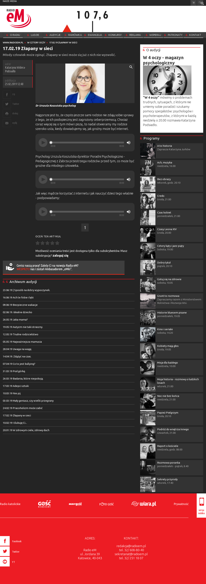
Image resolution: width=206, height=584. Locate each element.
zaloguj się (60, 255)
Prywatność (181, 504)
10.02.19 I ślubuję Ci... (15, 422)
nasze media (10, 1)
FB (13, 94)
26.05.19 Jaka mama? (15, 319)
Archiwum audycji (23, 282)
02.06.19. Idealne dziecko (17, 312)
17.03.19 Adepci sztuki (16, 385)
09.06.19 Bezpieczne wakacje (20, 304)
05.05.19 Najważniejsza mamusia (22, 341)
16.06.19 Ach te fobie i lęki (18, 297)
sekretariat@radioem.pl (131, 554)
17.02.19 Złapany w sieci (17, 415)
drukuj (15, 113)
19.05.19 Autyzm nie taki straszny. (23, 326)
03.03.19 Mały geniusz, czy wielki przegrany (28, 400)
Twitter (15, 103)
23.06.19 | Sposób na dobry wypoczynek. (26, 290)
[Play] (43, 142)
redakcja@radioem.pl (131, 546)
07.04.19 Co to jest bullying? (19, 363)
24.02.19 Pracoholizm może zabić (22, 408)
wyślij (14, 122)
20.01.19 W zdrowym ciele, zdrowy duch (26, 430)
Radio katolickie (10, 504)
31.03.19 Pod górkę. (14, 371)
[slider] (87, 142)
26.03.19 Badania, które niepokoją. (23, 378)
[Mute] (128, 142)
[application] (85, 142)
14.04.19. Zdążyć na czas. (17, 356)
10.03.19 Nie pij (12, 393)
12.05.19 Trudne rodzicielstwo (20, 334)
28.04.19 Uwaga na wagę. (17, 349)
